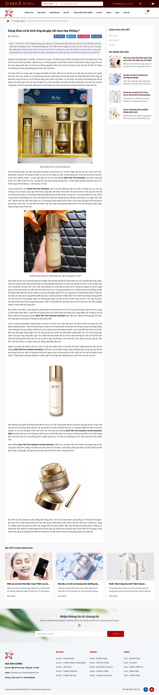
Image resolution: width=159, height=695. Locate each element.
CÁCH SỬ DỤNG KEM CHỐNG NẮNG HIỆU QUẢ (135, 111)
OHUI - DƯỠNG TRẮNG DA (133, 668)
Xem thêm (11, 597)
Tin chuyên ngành (18, 22)
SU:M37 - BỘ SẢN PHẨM (65, 659)
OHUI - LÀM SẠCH (130, 663)
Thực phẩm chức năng (83, 13)
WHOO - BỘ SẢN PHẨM (98, 659)
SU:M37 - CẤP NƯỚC (64, 668)
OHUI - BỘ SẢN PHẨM (132, 659)
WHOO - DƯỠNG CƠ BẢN (99, 672)
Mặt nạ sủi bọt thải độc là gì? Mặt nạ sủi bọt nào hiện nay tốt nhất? (137, 59)
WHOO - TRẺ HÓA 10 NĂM (99, 663)
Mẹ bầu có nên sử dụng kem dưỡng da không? (135, 77)
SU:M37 (100, 13)
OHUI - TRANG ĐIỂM (131, 672)
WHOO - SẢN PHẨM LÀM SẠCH (101, 668)
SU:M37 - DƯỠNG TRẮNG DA (66, 672)
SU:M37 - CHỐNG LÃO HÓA (66, 676)
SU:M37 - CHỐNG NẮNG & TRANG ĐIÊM (71, 663)
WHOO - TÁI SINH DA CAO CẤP (101, 676)
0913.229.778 (123, 4)
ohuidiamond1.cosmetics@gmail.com (24, 674)
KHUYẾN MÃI (55, 13)
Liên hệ (126, 13)
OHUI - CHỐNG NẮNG (132, 676)
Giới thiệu (42, 13)
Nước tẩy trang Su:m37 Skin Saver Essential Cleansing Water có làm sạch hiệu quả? (137, 94)
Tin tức (67, 13)
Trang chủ (29, 13)
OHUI (117, 13)
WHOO (108, 13)
